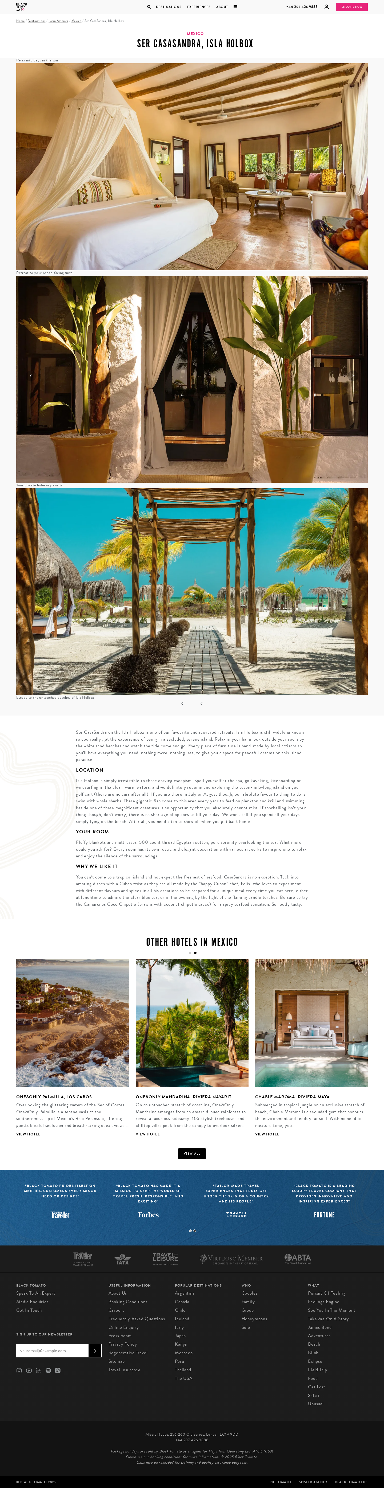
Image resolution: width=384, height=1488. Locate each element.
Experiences (199, 7)
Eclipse (315, 1361)
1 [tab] (190, 1230)
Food (313, 1378)
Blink (313, 1352)
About (222, 7)
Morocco (184, 1352)
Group (248, 1310)
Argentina (185, 1293)
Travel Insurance (125, 1369)
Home (20, 21)
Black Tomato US (351, 1482)
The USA (184, 1378)
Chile (180, 1310)
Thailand (183, 1369)
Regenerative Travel (128, 1352)
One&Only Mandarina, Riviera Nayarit (183, 1097)
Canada (182, 1301)
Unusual (316, 1403)
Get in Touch (29, 1310)
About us (118, 1293)
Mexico (76, 21)
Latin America (58, 21)
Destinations (168, 7)
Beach (314, 1344)
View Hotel (28, 1134)
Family (248, 1301)
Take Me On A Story (328, 1318)
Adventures (319, 1335)
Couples (250, 1293)
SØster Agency (313, 1482)
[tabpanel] (189, 1052)
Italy (179, 1327)
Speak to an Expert (35, 1293)
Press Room (120, 1335)
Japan (180, 1335)
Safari (313, 1395)
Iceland (182, 1318)
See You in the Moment (331, 1310)
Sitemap (117, 1361)
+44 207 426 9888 (302, 6)
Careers (116, 1310)
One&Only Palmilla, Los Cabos (54, 1097)
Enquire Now (352, 7)
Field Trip (317, 1369)
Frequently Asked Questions (137, 1318)
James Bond (320, 1327)
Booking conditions (128, 1301)
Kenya (181, 1344)
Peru (179, 1361)
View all (192, 1153)
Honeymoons (254, 1318)
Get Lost (316, 1387)
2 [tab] (194, 1230)
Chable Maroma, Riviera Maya (292, 1097)
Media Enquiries (32, 1301)
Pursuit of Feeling (326, 1293)
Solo (246, 1327)
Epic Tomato (279, 1482)
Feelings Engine (323, 1301)
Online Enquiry (124, 1327)
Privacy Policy (123, 1344)
